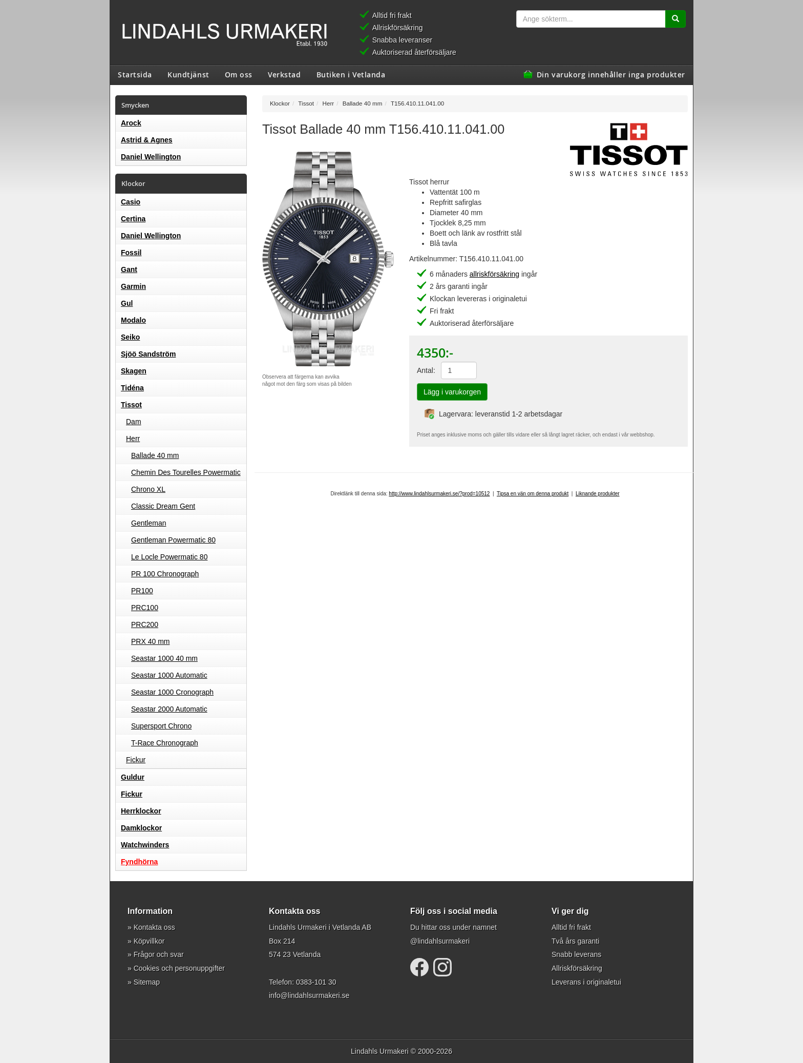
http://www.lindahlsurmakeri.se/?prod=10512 (439, 493)
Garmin (133, 286)
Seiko (130, 337)
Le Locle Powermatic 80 (169, 557)
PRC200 (144, 624)
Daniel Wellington (151, 157)
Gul (127, 303)
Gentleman (148, 523)
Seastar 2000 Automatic (169, 709)
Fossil (131, 252)
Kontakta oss (154, 927)
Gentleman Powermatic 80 (173, 540)
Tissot (131, 405)
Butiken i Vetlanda (351, 74)
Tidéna (132, 388)
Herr (133, 438)
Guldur (132, 777)
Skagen (133, 371)
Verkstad (284, 74)
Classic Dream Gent (163, 506)
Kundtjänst (188, 74)
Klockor (280, 103)
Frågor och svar (159, 954)
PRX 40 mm (150, 641)
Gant (129, 269)
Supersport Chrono (161, 726)
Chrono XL (148, 489)
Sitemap (147, 982)
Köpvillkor (149, 941)
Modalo (133, 320)
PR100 (142, 591)
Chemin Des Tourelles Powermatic (186, 472)
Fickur (135, 760)
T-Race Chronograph (164, 743)
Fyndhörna (139, 862)
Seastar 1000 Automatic (169, 675)
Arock (131, 123)
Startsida (135, 74)
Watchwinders (145, 845)
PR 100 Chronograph (165, 574)
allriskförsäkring (494, 274)
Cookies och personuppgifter (179, 968)
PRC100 (144, 607)
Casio (130, 202)
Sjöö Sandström (148, 354)
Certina (133, 219)
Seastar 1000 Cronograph (172, 692)
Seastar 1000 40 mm (164, 658)
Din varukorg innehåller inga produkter (611, 74)
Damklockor (141, 828)
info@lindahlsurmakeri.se (309, 995)
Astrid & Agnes (147, 140)
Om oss (238, 74)
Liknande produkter (598, 493)
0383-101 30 (316, 982)
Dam (133, 422)
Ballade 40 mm (155, 455)
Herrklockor (141, 811)
